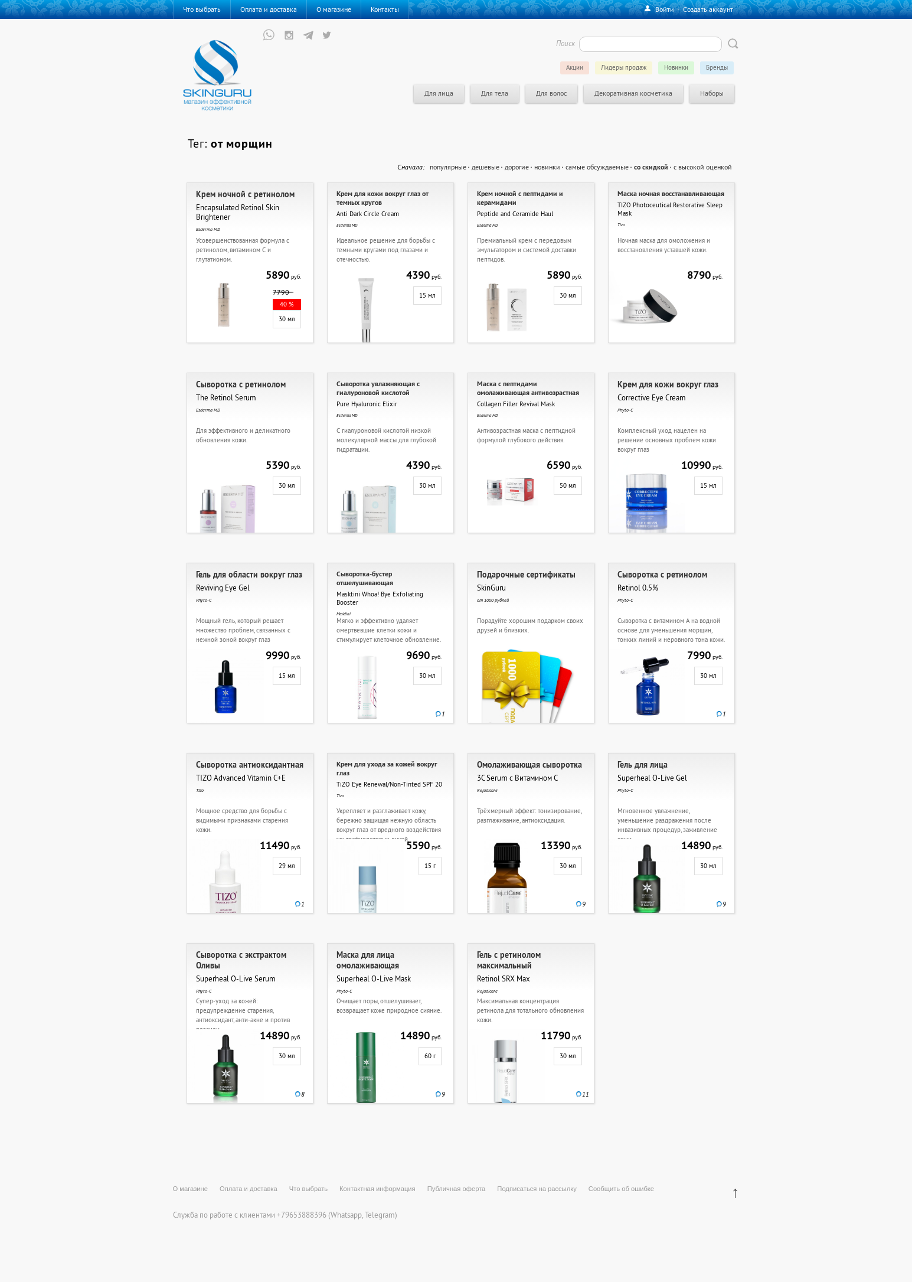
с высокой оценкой (703, 166)
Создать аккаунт (708, 9)
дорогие (517, 166)
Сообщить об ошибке (621, 1188)
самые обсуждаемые (597, 166)
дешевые (485, 166)
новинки (547, 166)
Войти (664, 9)
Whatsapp (346, 1214)
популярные (448, 166)
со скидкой (651, 167)
